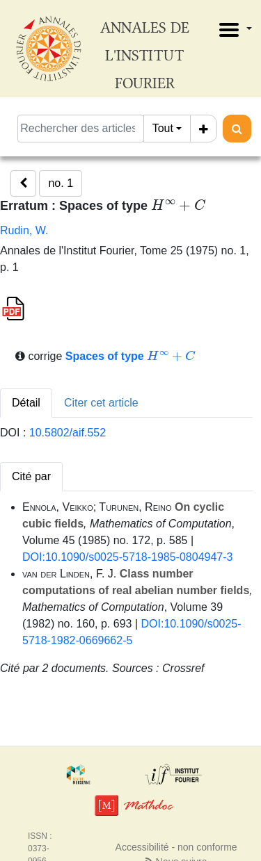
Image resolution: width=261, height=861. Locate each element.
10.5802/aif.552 (67, 432)
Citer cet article (101, 403)
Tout (162, 128)
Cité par (31, 476)
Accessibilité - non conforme (176, 847)
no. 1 (60, 183)
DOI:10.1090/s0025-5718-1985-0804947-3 (127, 557)
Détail (26, 403)
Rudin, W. (24, 230)
